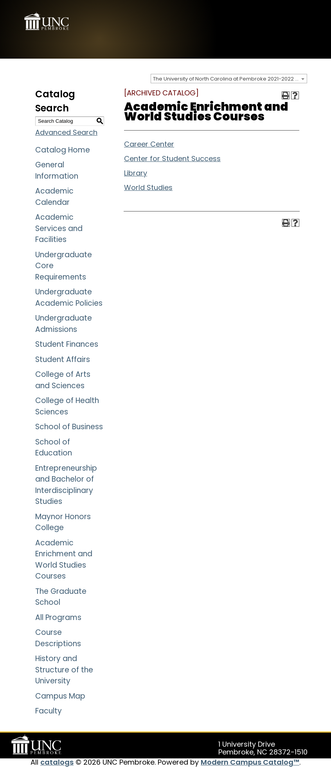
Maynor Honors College (63, 522)
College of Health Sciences (67, 406)
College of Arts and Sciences (62, 380)
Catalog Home (62, 150)
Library (135, 173)
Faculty (48, 711)
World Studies (148, 187)
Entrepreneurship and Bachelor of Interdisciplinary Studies (66, 485)
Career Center (149, 144)
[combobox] (229, 78)
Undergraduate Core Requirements (63, 265)
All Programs (58, 617)
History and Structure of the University (64, 669)
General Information (56, 170)
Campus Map (60, 696)
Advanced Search (66, 132)
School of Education (53, 448)
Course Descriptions (58, 638)
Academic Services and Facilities (59, 228)
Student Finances (66, 344)
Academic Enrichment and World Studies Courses (63, 560)
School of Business (69, 426)
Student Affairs (62, 359)
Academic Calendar (54, 197)
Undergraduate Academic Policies (69, 297)
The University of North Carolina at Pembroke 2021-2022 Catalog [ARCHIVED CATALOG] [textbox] (230, 78)
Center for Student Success (172, 158)
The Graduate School (60, 597)
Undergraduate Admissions (63, 324)
